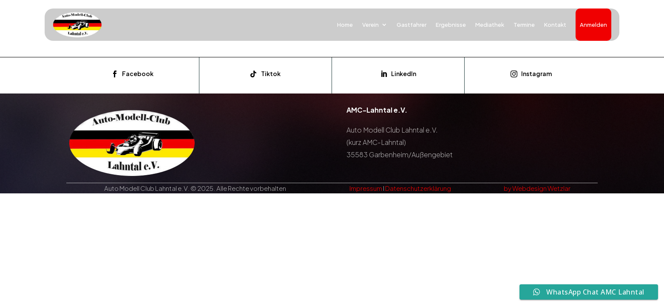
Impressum (365, 188)
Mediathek (489, 24)
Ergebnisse (451, 24)
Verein (370, 24)
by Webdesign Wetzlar (537, 188)
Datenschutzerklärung (418, 188)
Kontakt (555, 24)
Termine (524, 24)
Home (345, 24)
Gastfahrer (411, 24)
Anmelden (593, 24)
